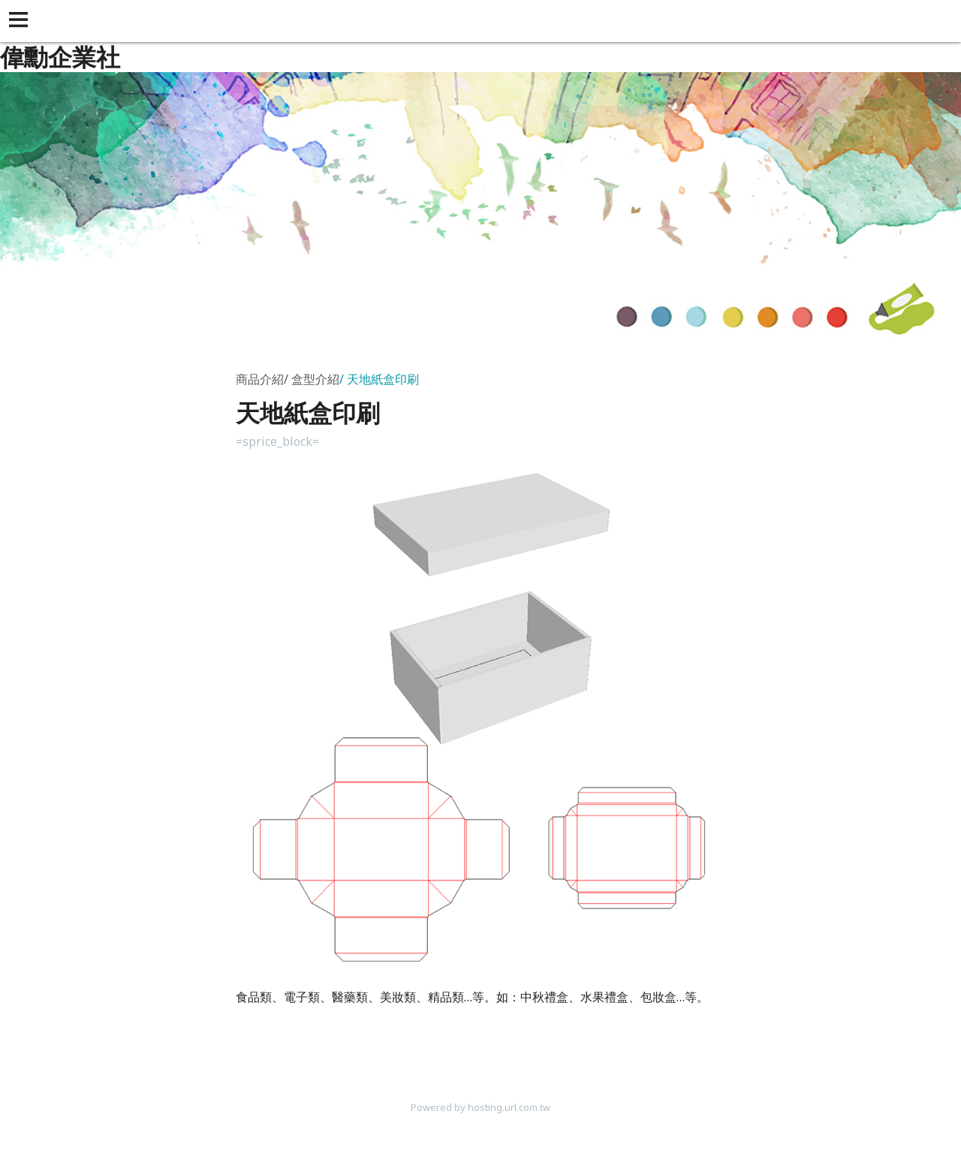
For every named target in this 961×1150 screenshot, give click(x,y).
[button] (21, 21)
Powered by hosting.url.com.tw (480, 1107)
